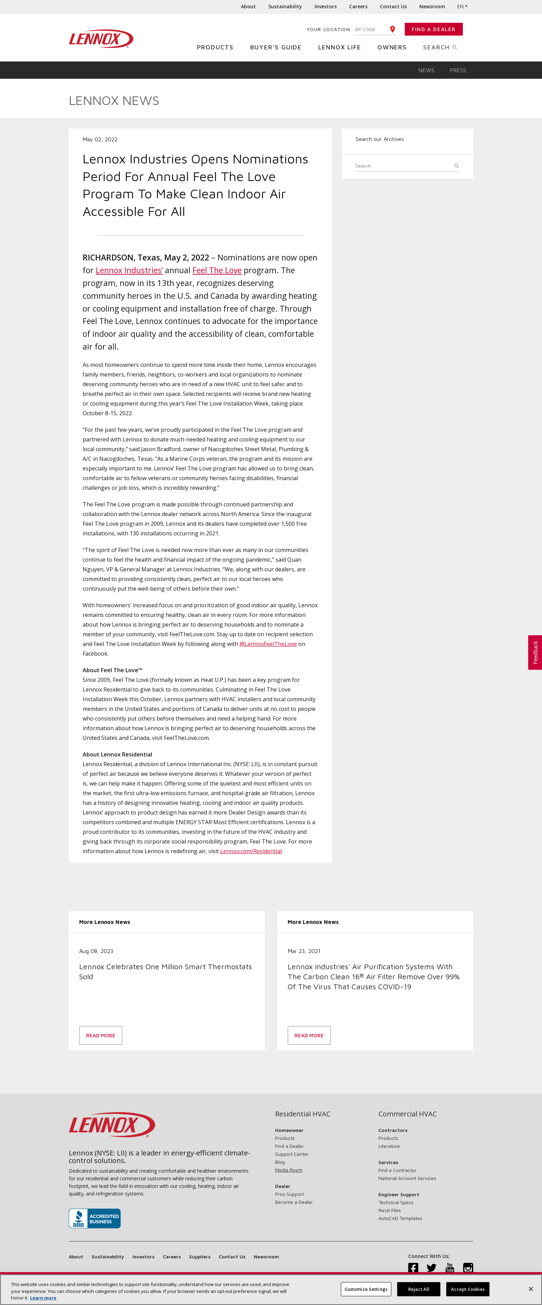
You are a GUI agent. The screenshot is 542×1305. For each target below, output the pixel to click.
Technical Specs (396, 1202)
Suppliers (200, 1256)
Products (218, 46)
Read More (100, 1035)
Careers (358, 6)
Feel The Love (217, 270)
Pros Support (289, 1194)
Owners (394, 46)
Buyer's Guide (278, 46)
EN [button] (460, 6)
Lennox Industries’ (129, 270)
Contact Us (393, 6)
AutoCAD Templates (400, 1218)
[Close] (531, 1291)
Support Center (292, 1154)
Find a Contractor (398, 1170)
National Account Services (407, 1178)
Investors (326, 6)
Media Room (288, 1170)
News (426, 70)
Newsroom (432, 6)
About (248, 6)
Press (458, 70)
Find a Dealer (434, 29)
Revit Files (390, 1210)
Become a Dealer (294, 1202)
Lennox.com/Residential (251, 851)
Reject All (418, 1291)
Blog (280, 1162)
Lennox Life (342, 46)
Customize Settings (366, 1291)
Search (448, 46)
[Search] (407, 167)
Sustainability (285, 6)
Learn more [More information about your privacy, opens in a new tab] (43, 1300)
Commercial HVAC (408, 1114)
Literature (389, 1146)
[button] (535, 652)
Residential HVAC (302, 1114)
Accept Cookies (468, 1291)
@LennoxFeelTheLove (268, 644)
